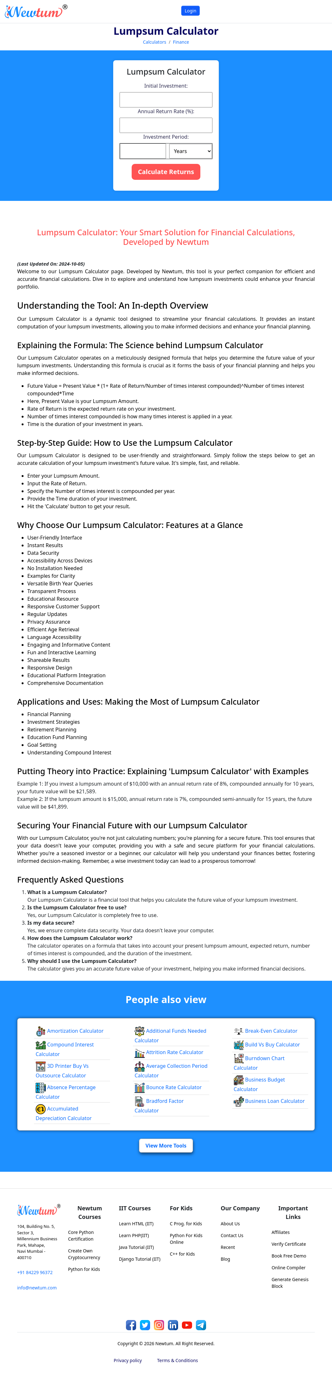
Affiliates (281, 1232)
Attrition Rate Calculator (169, 1052)
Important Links (293, 1212)
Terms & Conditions (177, 1360)
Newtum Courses (89, 1212)
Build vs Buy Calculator (267, 1044)
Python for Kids (84, 1269)
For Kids (181, 1208)
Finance (181, 42)
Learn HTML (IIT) (136, 1224)
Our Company (240, 1208)
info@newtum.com (37, 1288)
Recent (228, 1247)
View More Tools (166, 1145)
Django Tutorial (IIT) (140, 1259)
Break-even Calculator (266, 1030)
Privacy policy (128, 1360)
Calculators (154, 42)
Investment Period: (166, 136)
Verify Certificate (289, 1244)
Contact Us (232, 1235)
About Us (230, 1224)
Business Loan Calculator (269, 1100)
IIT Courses (135, 1208)
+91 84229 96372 (34, 1272)
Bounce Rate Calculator (168, 1087)
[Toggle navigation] (319, 11)
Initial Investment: (166, 85)
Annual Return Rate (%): (166, 111)
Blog (225, 1259)
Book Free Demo (289, 1256)
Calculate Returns (166, 171)
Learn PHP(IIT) (134, 1235)
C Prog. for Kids (186, 1224)
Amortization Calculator (70, 1030)
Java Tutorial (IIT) (136, 1247)
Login (191, 11)
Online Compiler (289, 1268)
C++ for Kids (182, 1254)
